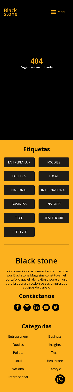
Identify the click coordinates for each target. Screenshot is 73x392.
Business (55, 336)
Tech (54, 352)
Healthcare (55, 361)
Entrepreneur (18, 336)
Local (18, 361)
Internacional (18, 377)
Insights (55, 344)
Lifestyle (55, 369)
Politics (18, 352)
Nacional (18, 369)
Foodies (18, 344)
